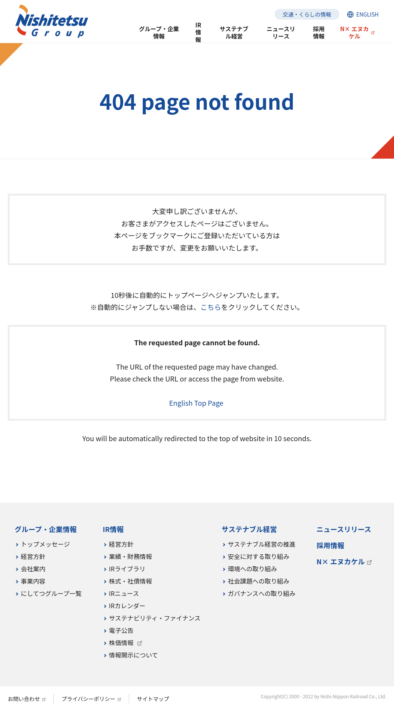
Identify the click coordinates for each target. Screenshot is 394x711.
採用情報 (318, 32)
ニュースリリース (281, 32)
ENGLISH (367, 14)
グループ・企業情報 (159, 32)
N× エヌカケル (354, 32)
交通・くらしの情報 (307, 14)
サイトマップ (153, 699)
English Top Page (197, 403)
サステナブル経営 (234, 32)
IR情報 (198, 32)
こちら (210, 307)
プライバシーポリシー (88, 699)
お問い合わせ (24, 699)
